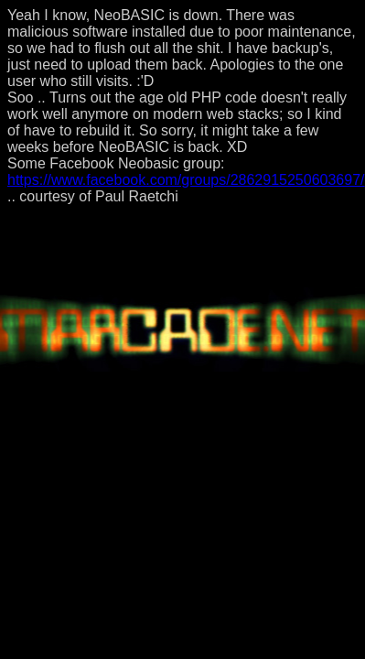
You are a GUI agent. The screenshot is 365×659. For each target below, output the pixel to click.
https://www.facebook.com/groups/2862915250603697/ (186, 180)
